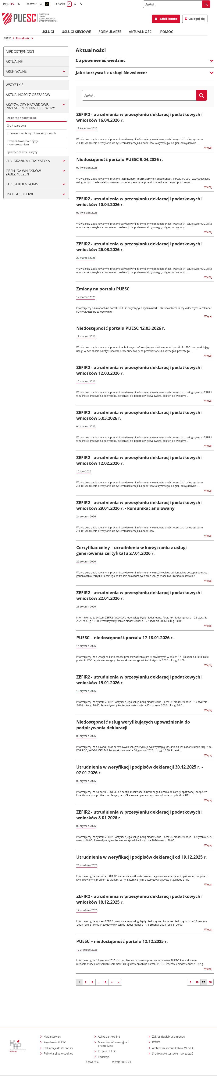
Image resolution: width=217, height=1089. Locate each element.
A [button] (41, 4)
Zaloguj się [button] (195, 19)
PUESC (7, 38)
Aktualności (141, 31)
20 (203, 982)
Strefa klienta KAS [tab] (22, 184)
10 (197, 982)
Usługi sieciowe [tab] (20, 194)
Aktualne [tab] (14, 61)
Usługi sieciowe (76, 31)
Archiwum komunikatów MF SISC (173, 1035)
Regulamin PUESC (55, 1030)
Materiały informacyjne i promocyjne (113, 1031)
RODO (156, 1030)
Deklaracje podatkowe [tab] (21, 118)
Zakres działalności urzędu (169, 1024)
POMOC (166, 31)
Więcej (208, 147)
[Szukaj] (172, 4)
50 (210, 982)
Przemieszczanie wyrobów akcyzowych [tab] (31, 133)
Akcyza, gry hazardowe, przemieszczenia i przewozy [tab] (30, 106)
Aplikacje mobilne (109, 1024)
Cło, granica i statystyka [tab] (28, 161)
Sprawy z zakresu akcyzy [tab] (22, 152)
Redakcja (103, 1044)
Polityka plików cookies (58, 1041)
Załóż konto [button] (166, 19)
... (99, 982)
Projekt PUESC (107, 1038)
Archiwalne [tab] (16, 71)
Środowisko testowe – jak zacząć (172, 1041)
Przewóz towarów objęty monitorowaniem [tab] (22, 142)
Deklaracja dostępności (58, 1035)
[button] (145, 62)
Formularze (110, 31)
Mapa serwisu (52, 1024)
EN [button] (19, 3)
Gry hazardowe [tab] (16, 125)
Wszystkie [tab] (14, 84)
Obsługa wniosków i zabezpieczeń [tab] (24, 172)
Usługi (48, 31)
